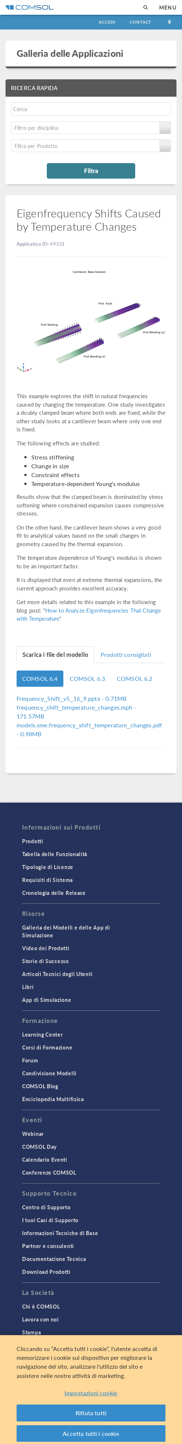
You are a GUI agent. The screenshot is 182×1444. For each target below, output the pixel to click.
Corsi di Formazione (47, 1047)
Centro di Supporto (46, 1207)
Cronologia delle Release (54, 892)
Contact (140, 22)
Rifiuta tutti (91, 1416)
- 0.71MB (71, 698)
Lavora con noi (40, 1319)
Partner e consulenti (48, 1246)
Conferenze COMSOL (49, 1172)
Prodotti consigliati (126, 654)
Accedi (107, 22)
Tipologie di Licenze (47, 867)
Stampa (31, 1332)
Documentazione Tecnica (54, 1258)
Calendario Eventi (44, 1159)
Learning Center (42, 1034)
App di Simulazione (46, 999)
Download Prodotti (46, 1271)
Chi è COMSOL (41, 1306)
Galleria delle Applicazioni (70, 53)
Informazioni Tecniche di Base (60, 1233)
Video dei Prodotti (46, 948)
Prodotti (32, 841)
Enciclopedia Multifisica (53, 1099)
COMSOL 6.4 (40, 678)
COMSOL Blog (40, 1086)
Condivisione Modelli (49, 1073)
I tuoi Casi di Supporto (50, 1220)
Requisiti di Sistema (47, 879)
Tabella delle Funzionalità (54, 854)
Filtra (91, 170)
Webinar (33, 1133)
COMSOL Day (39, 1146)
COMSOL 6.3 (87, 678)
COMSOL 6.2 (135, 678)
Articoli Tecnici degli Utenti (57, 974)
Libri (28, 986)
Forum (30, 1060)
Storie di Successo (45, 961)
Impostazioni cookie (91, 1395)
